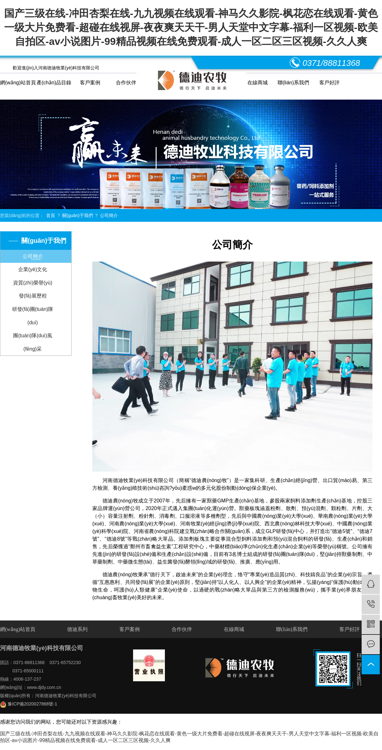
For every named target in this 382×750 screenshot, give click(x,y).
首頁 (50, 215)
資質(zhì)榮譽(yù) (33, 282)
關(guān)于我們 (77, 215)
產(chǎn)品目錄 (54, 82)
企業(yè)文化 (32, 269)
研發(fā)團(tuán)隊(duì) (32, 315)
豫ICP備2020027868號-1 (28, 703)
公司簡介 (109, 215)
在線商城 (257, 82)
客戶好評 (329, 82)
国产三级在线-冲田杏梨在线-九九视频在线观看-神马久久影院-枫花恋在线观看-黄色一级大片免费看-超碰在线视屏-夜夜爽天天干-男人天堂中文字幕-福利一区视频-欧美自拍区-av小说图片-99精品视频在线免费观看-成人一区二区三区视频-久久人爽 (191, 27)
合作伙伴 (126, 82)
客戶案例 (90, 82)
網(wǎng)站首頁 (18, 82)
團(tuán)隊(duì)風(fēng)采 (32, 342)
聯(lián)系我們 (293, 82)
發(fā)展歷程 (33, 295)
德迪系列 (77, 629)
